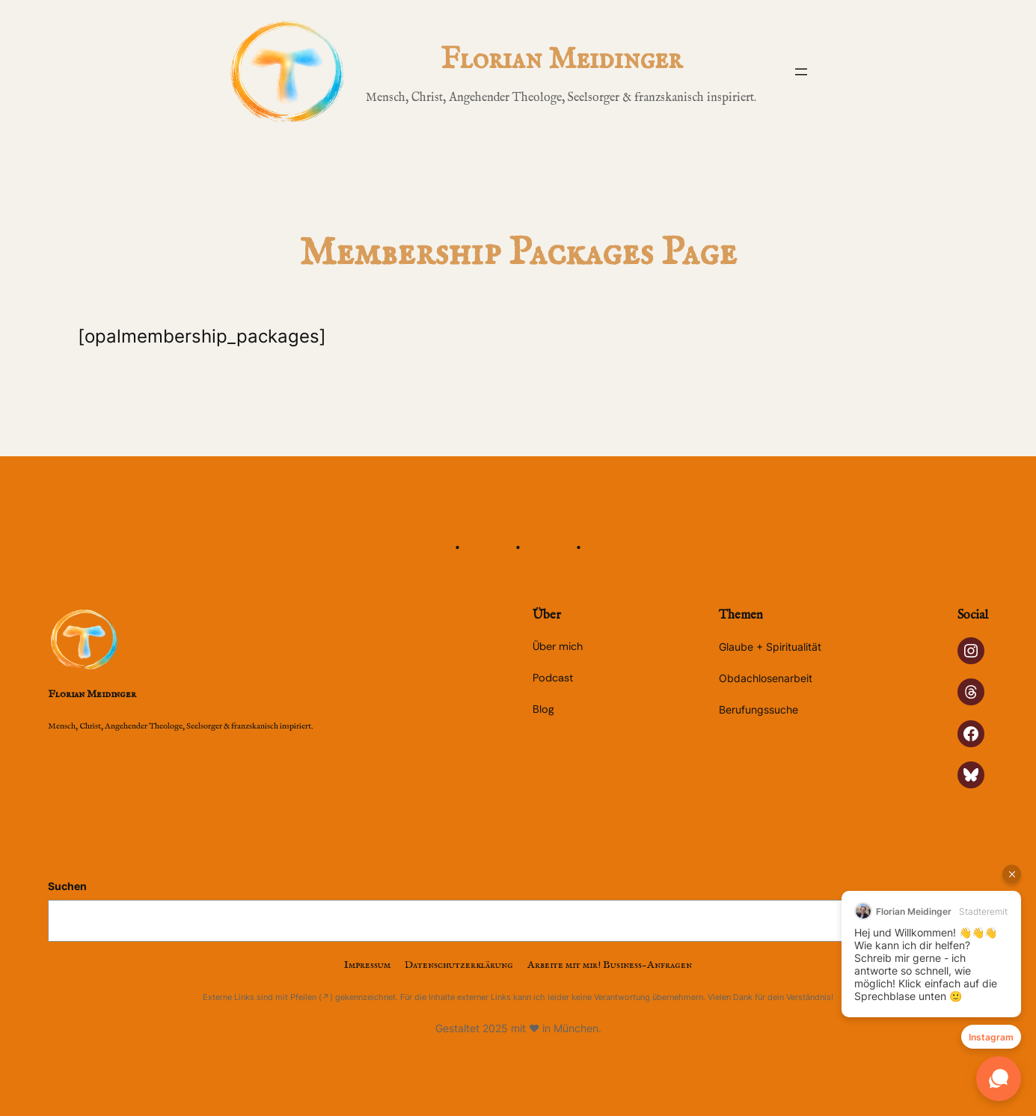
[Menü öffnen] (801, 72)
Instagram (991, 1037)
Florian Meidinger (561, 60)
